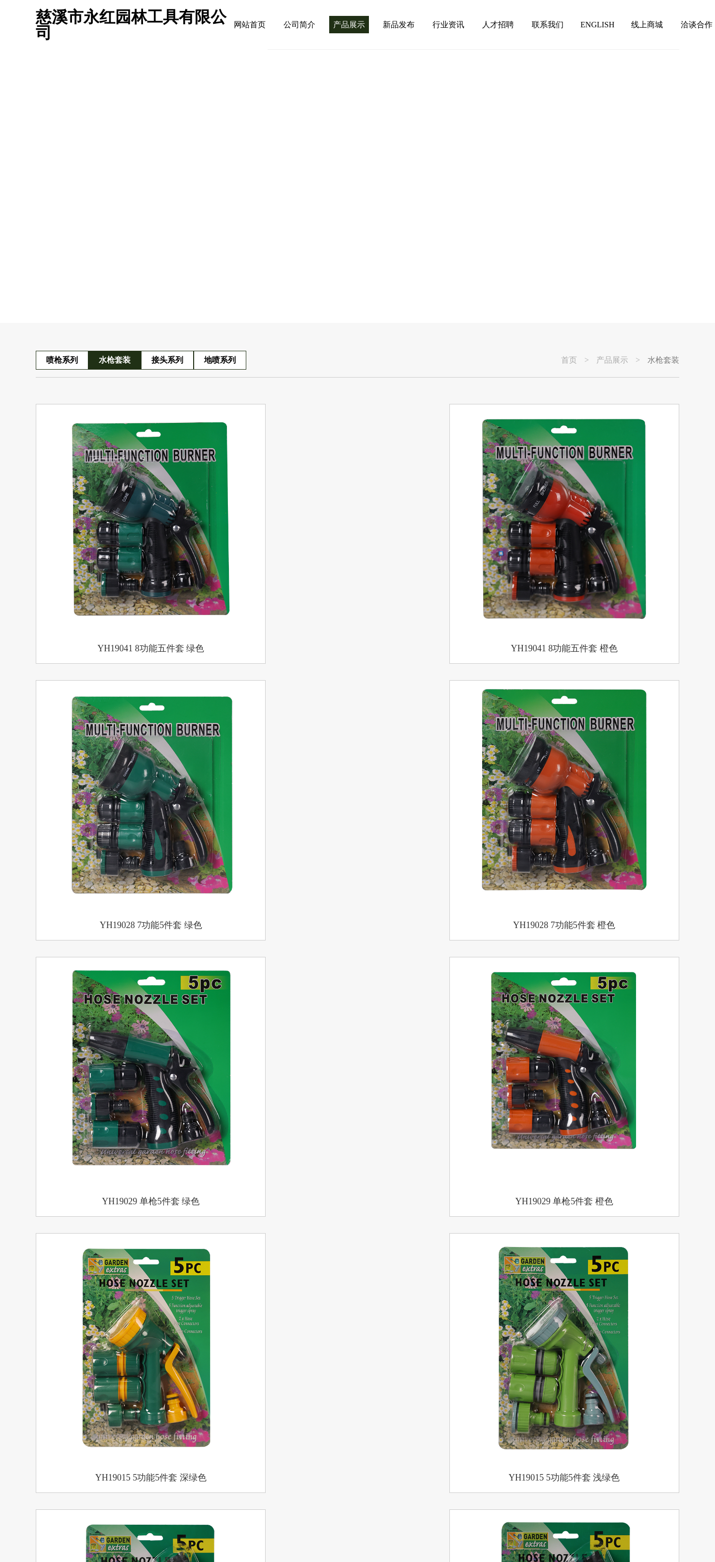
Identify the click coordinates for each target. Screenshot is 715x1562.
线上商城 (647, 24)
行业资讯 (448, 24)
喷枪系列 (62, 360)
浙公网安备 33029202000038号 (347, 1537)
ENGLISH (597, 24)
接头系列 (167, 360)
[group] (357, 186)
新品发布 (399, 24)
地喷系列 (220, 360)
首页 (569, 360)
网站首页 (250, 24)
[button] (673, 292)
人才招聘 (498, 24)
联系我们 (548, 24)
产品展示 (349, 24)
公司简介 (299, 24)
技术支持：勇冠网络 (460, 1537)
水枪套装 (115, 360)
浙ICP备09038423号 (237, 1537)
